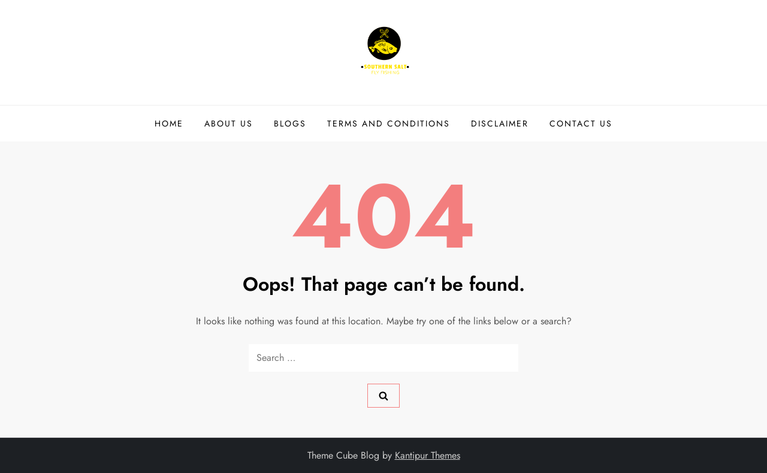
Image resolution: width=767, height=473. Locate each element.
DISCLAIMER (500, 123)
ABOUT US (228, 123)
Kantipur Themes (427, 455)
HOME (169, 123)
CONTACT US (580, 123)
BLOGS (290, 123)
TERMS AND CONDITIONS (388, 123)
